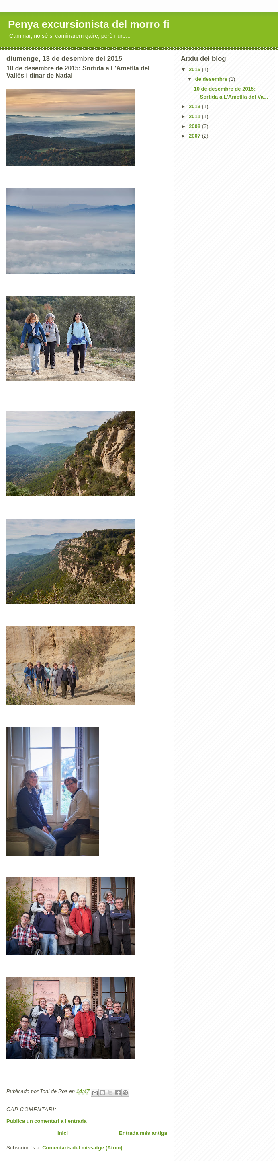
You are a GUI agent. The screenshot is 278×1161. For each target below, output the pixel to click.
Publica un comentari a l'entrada (46, 1121)
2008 (195, 126)
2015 (195, 69)
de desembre (212, 79)
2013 (195, 106)
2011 (195, 116)
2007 (195, 136)
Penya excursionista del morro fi (89, 24)
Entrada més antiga (143, 1133)
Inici (62, 1133)
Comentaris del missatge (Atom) (82, 1148)
